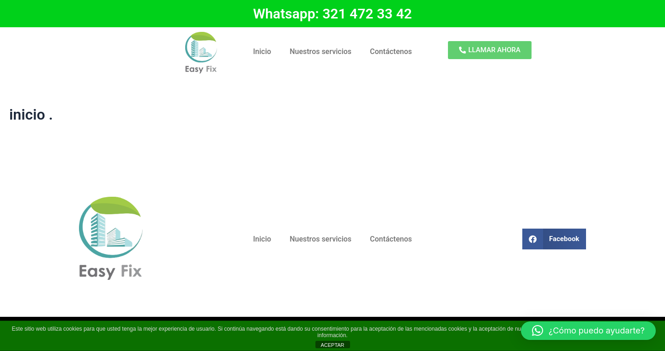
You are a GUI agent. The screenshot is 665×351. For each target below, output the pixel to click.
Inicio (262, 51)
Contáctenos (391, 51)
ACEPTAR (332, 345)
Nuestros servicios (320, 51)
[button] (554, 239)
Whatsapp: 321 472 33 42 (332, 14)
